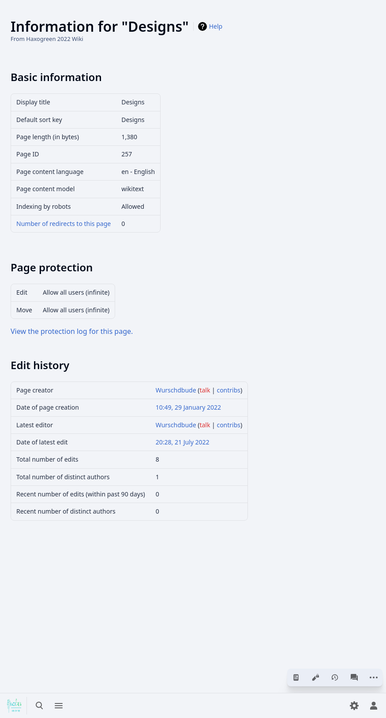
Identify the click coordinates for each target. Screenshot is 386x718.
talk (204, 390)
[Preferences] (354, 705)
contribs (228, 390)
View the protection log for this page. (72, 331)
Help (216, 26)
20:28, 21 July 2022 (183, 442)
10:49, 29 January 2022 (188, 407)
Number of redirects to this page (63, 223)
